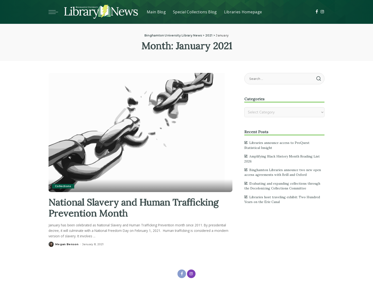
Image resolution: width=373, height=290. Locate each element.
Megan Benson (67, 244)
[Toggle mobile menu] (56, 12)
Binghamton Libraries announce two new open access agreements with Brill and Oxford (282, 172)
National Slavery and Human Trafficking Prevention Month (137, 207)
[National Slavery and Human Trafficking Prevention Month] (137, 132)
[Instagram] (322, 12)
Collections (63, 186)
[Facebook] (317, 12)
